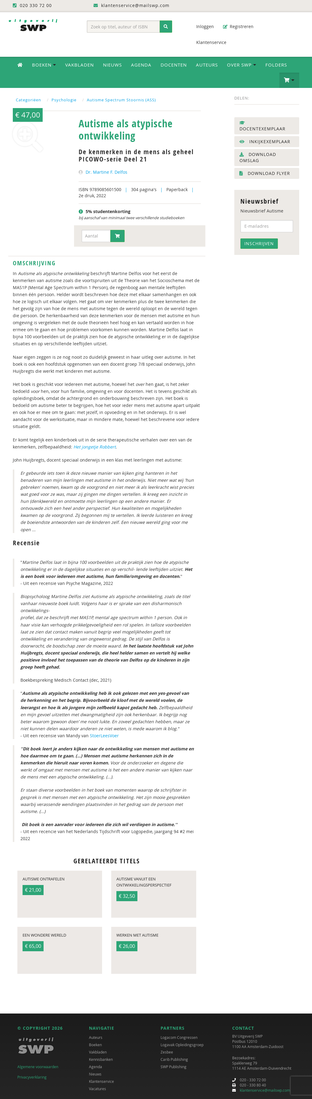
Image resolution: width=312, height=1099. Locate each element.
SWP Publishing (173, 1066)
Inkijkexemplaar (264, 141)
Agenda (141, 65)
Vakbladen (79, 65)
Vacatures (97, 1088)
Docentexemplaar (262, 126)
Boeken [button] (44, 65)
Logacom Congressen (179, 1037)
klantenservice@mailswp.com (265, 1090)
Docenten (174, 65)
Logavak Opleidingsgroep (182, 1044)
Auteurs (207, 65)
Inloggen (202, 26)
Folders (276, 65)
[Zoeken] (166, 26)
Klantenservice (208, 42)
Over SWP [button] (241, 65)
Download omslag (257, 157)
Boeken (95, 1044)
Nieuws (112, 65)
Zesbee (167, 1052)
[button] (289, 80)
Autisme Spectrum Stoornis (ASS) (121, 100)
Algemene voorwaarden (37, 1066)
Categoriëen (28, 100)
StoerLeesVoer (104, 735)
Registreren (238, 26)
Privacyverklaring (32, 1077)
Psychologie (63, 100)
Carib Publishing (174, 1059)
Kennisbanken (101, 1059)
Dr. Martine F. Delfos (106, 172)
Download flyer (264, 173)
